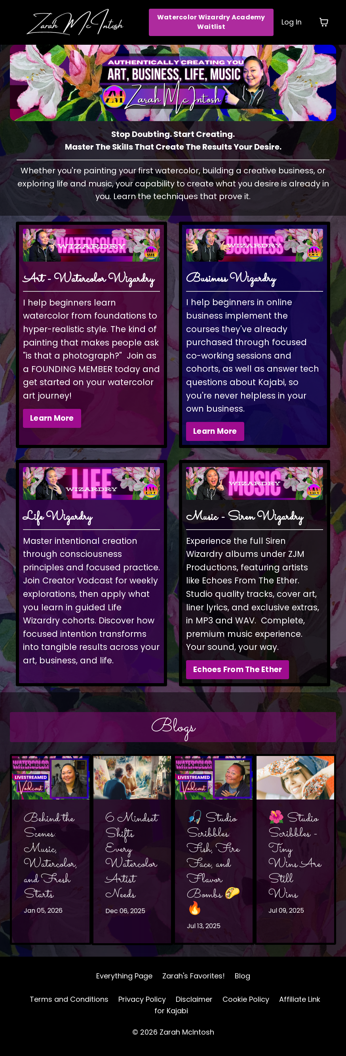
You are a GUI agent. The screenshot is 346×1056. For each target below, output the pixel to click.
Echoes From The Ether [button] (237, 675)
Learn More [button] (52, 423)
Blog (242, 982)
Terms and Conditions (69, 1005)
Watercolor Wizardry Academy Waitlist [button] (211, 22)
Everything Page (124, 982)
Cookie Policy (245, 1005)
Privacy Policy (142, 1005)
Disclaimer (194, 1005)
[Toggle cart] (323, 22)
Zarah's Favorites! (193, 982)
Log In (291, 22)
